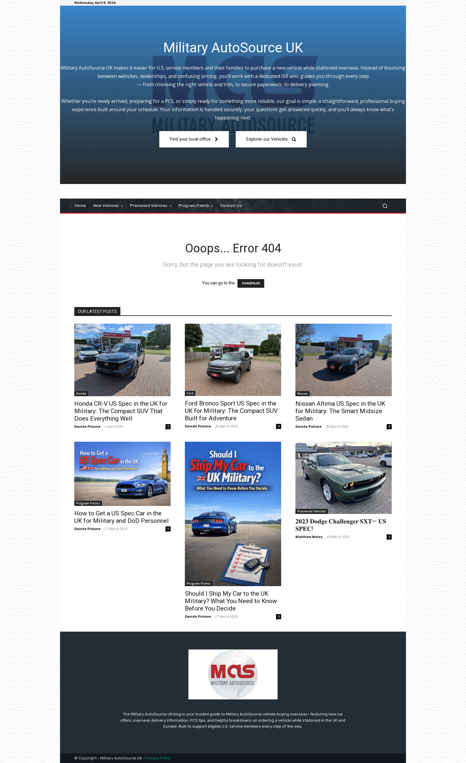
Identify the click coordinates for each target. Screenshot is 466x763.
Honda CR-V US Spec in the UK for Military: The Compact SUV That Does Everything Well (120, 411)
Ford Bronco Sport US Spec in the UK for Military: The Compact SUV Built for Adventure (231, 411)
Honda (81, 393)
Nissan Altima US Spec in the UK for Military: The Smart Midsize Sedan (340, 411)
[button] (385, 206)
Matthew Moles (308, 536)
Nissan (302, 393)
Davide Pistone (87, 426)
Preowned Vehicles (311, 511)
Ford (190, 393)
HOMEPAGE (251, 283)
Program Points (88, 503)
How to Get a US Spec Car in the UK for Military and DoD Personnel (121, 517)
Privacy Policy (158, 758)
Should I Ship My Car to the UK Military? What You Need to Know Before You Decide (231, 601)
